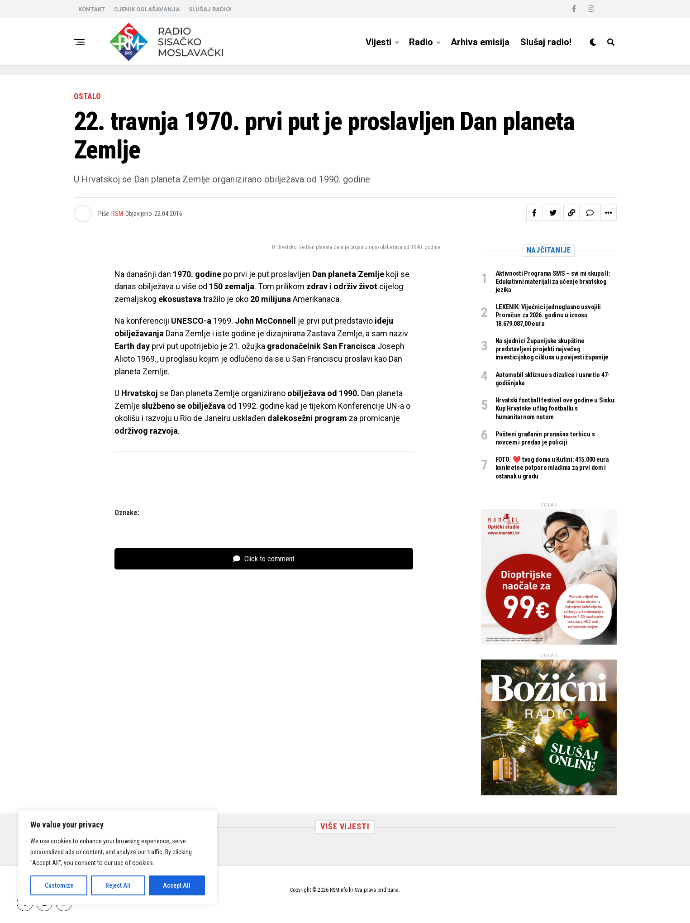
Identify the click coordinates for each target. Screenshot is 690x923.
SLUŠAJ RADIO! (210, 9)
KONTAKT (91, 9)
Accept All (176, 885)
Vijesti (378, 42)
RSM (117, 213)
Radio (421, 42)
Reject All (118, 885)
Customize (59, 885)
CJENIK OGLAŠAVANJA (147, 9)
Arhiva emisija (480, 42)
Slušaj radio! (545, 42)
